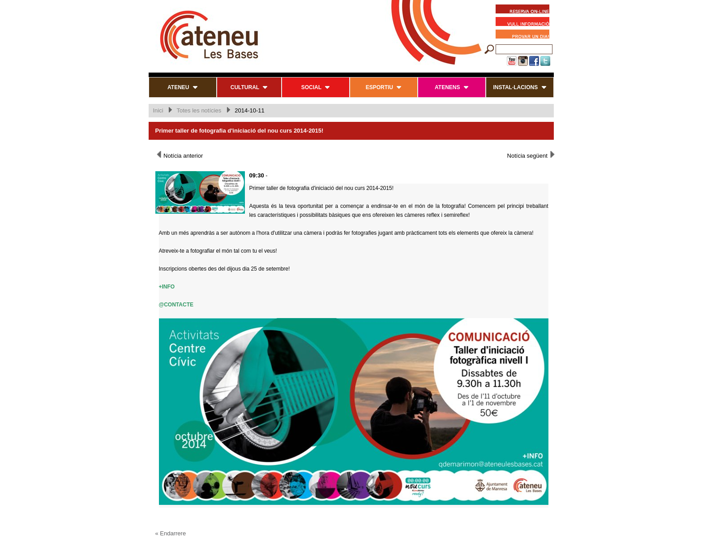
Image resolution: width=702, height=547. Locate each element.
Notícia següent (531, 155)
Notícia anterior (179, 155)
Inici (158, 110)
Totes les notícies (198, 110)
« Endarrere (170, 533)
